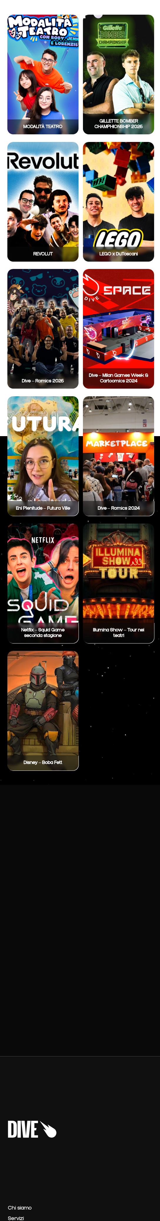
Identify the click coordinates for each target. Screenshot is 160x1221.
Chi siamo (20, 1208)
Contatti (131, 10)
